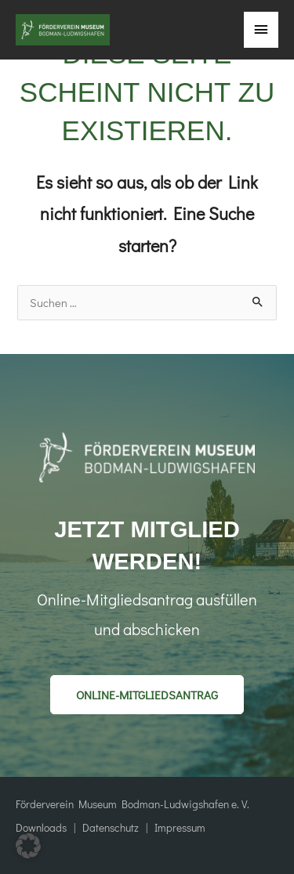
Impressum (177, 828)
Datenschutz (110, 828)
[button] (147, 694)
